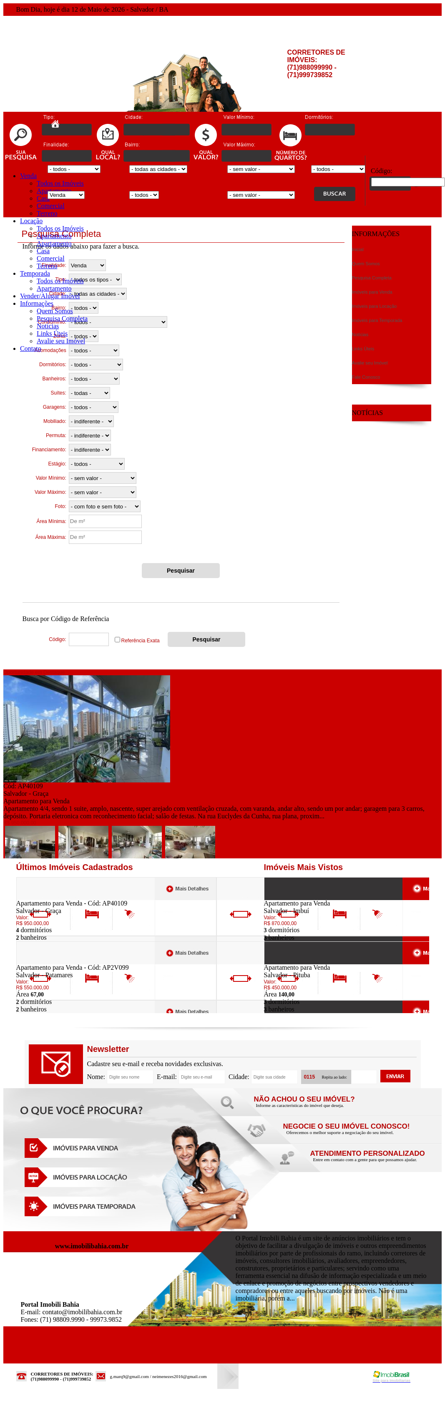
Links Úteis (52, 333)
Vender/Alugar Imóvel (50, 295)
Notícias (48, 325)
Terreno (47, 213)
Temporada (35, 273)
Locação (31, 220)
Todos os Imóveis (60, 183)
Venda (28, 175)
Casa (43, 198)
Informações (36, 303)
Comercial (51, 205)
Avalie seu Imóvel (61, 341)
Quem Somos (55, 310)
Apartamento (54, 235)
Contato (30, 348)
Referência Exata (140, 641)
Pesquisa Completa (62, 318)
